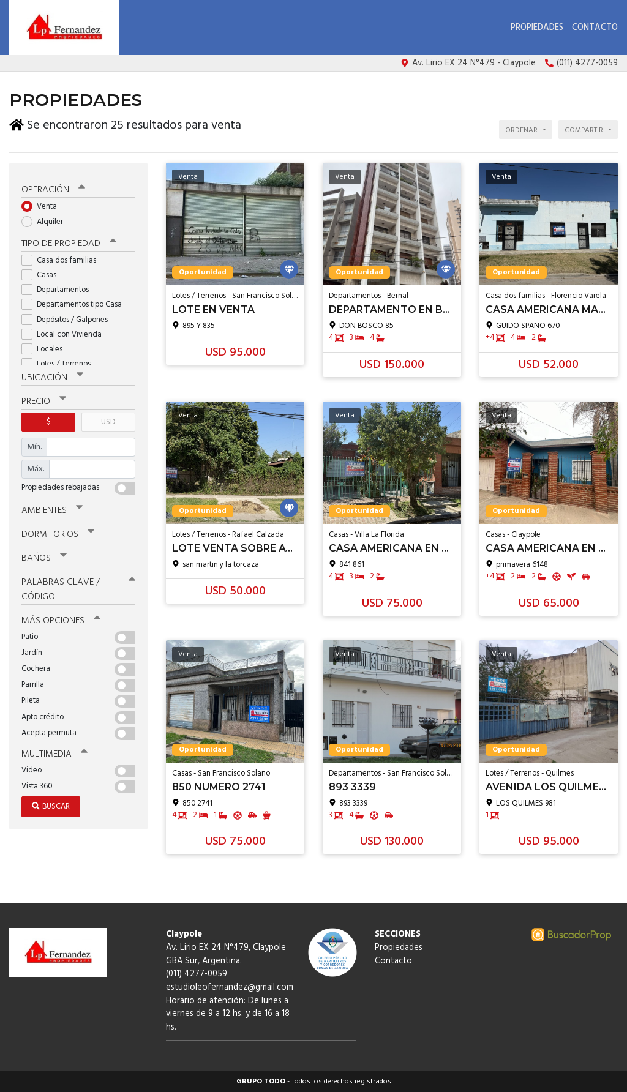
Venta (43, 205)
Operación (53, 188)
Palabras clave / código (78, 587)
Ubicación (52, 375)
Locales (45, 347)
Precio (43, 399)
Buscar (51, 804)
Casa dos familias (62, 258)
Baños (44, 556)
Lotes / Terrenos (60, 361)
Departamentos (59, 287)
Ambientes (52, 508)
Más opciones (60, 618)
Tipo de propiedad (68, 241)
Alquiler (46, 219)
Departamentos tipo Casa (75, 303)
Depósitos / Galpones (68, 317)
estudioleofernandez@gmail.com (229, 988)
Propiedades (537, 28)
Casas (42, 273)
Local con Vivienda (65, 332)
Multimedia (54, 751)
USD (108, 419)
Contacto (595, 28)
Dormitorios (57, 532)
